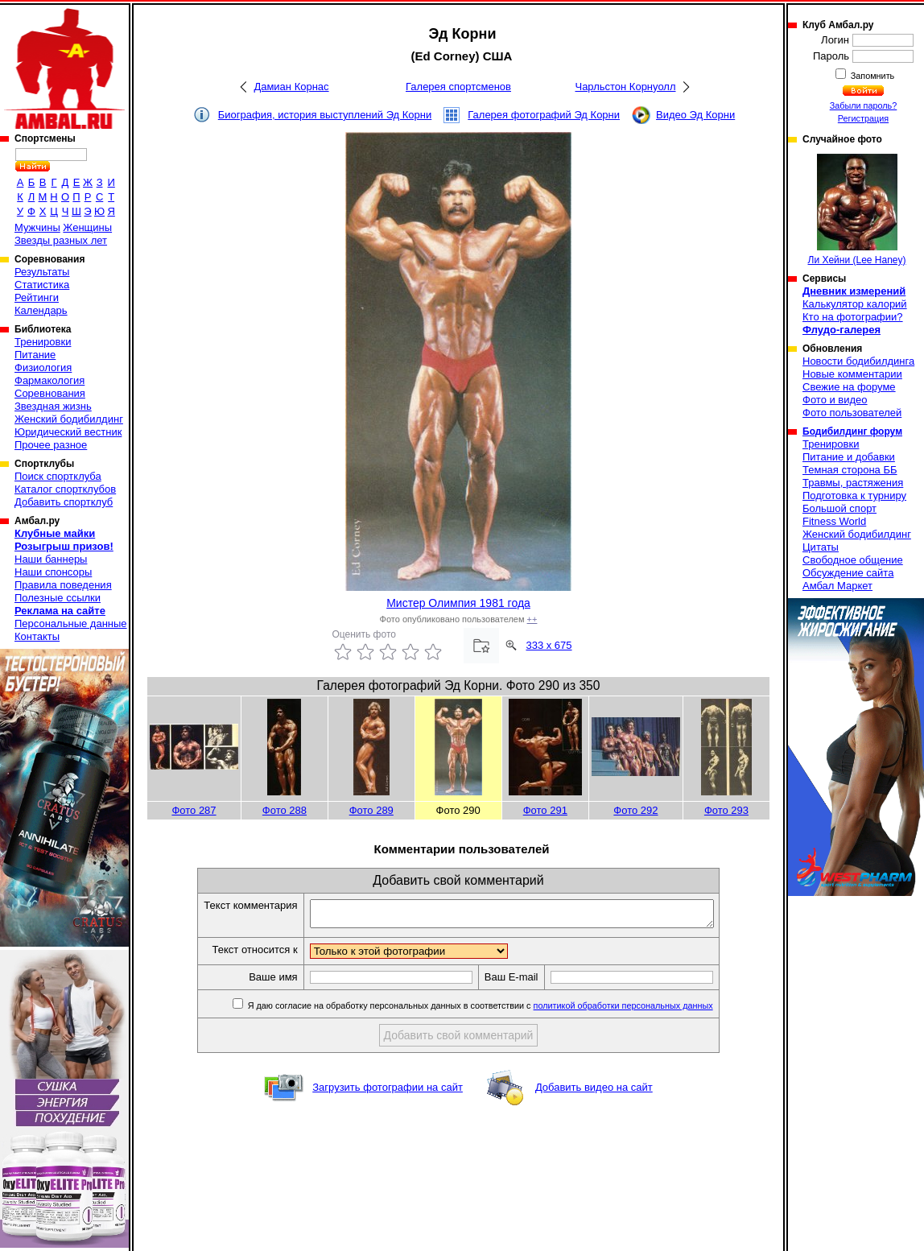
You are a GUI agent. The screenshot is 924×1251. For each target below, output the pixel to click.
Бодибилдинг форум (852, 431)
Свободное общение (852, 560)
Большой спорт (839, 508)
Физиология (43, 367)
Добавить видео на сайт (594, 1092)
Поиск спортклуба (57, 476)
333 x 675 (548, 645)
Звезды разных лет (60, 240)
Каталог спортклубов (65, 489)
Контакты (37, 636)
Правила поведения (63, 585)
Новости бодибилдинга (858, 361)
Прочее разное (50, 445)
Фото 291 (545, 810)
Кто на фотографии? (852, 317)
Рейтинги (36, 297)
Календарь (41, 310)
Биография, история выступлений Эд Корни (325, 115)
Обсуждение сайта (847, 573)
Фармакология (49, 380)
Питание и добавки (848, 457)
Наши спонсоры (53, 572)
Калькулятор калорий (854, 304)
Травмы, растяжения (852, 483)
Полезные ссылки (57, 598)
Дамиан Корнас (291, 87)
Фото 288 (284, 810)
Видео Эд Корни (695, 115)
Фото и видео (835, 400)
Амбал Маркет (837, 586)
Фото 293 (726, 810)
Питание (35, 355)
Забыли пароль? (863, 105)
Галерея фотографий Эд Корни (544, 115)
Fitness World (834, 521)
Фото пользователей (851, 413)
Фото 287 (193, 810)
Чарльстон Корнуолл (625, 87)
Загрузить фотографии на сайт (387, 1092)
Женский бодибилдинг (68, 419)
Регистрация (863, 118)
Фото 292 (635, 810)
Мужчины (37, 227)
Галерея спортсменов (458, 87)
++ (532, 619)
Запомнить (871, 76)
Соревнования (49, 393)
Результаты (41, 272)
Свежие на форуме (849, 387)
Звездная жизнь (53, 406)
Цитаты (820, 547)
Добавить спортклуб (63, 502)
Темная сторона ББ (849, 470)
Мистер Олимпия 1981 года (458, 603)
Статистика (41, 285)
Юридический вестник (68, 432)
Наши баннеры (50, 559)
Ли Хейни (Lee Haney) (857, 210)
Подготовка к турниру (854, 495)
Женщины (87, 227)
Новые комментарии (852, 374)
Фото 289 (371, 810)
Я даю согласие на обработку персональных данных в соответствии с (503, 1010)
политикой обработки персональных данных (647, 1010)
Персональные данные (70, 623)
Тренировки (42, 342)
